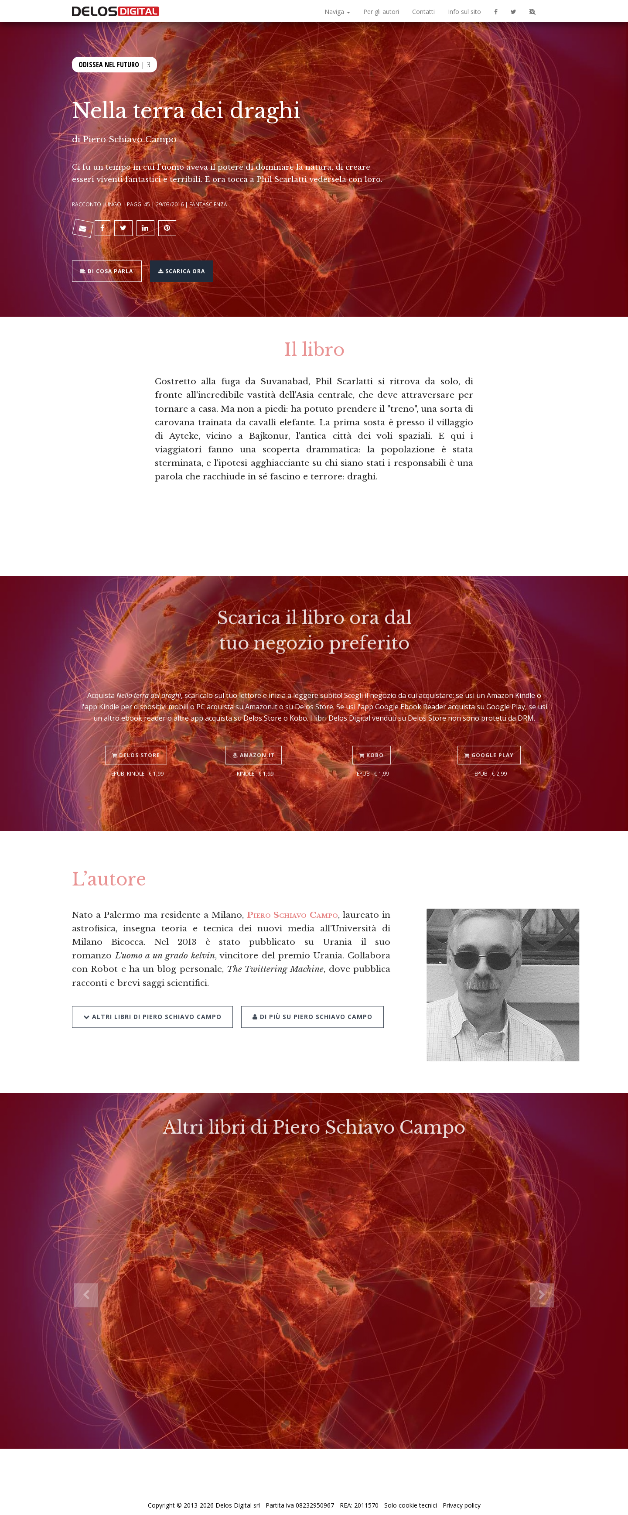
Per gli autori (381, 11)
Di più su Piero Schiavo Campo (309, 996)
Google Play (490, 735)
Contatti (423, 11)
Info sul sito (464, 11)
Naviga (337, 11)
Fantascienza (208, 204)
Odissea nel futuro (108, 63)
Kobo (373, 735)
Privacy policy (462, 1498)
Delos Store (137, 735)
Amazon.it (255, 735)
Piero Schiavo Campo (130, 139)
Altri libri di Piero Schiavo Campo (152, 996)
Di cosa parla (109, 264)
